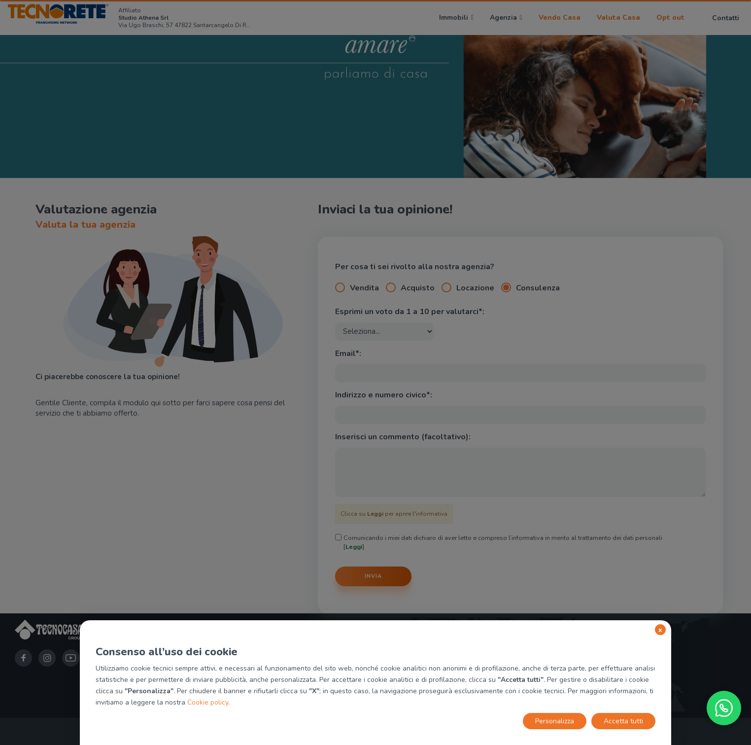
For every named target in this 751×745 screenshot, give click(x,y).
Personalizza (554, 721)
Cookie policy (207, 702)
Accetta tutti (623, 721)
